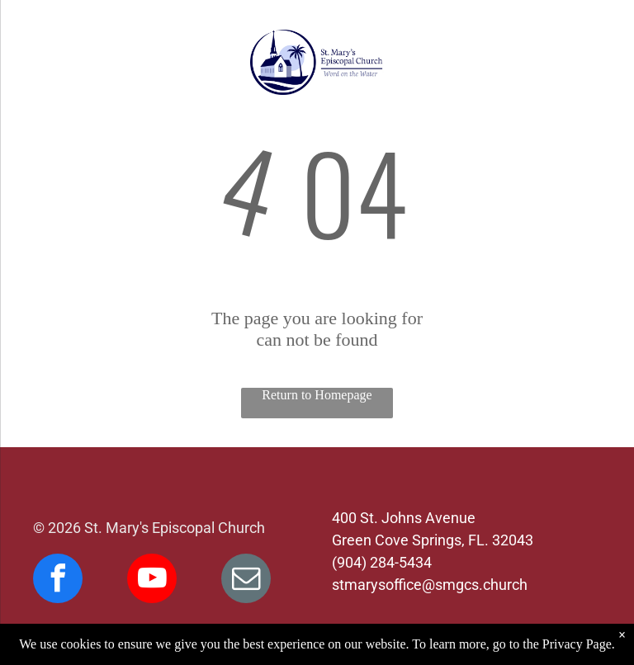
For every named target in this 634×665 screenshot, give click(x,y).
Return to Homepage (316, 395)
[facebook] (58, 580)
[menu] (36, 62)
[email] (246, 580)
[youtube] (152, 580)
